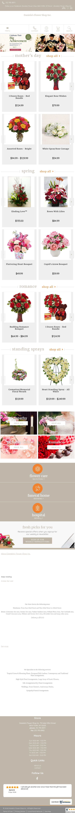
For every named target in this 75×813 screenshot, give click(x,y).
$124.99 (19, 105)
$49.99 (19, 273)
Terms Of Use (8, 811)
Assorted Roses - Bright (19, 149)
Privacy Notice (20, 811)
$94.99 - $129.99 (19, 158)
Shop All (52, 56)
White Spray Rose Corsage (55, 149)
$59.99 (55, 273)
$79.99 (55, 105)
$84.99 (55, 220)
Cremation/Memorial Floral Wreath (19, 390)
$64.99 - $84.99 (19, 336)
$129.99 (19, 398)
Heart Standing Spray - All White (56, 390)
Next (71, 86)
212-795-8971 (10, 3)
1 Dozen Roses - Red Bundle (19, 97)
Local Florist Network (35, 811)
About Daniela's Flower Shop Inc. (15, 553)
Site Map (48, 811)
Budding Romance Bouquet (19, 328)
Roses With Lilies (56, 211)
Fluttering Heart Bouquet (19, 264)
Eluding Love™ (19, 211)
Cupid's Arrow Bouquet (56, 264)
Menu (7, 30)
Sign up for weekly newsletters (37, 541)
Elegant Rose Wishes (55, 96)
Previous (3, 86)
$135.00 (19, 220)
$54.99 (55, 158)
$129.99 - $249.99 (55, 398)
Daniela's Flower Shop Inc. (37, 15)
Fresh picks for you (37, 530)
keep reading (6, 577)
